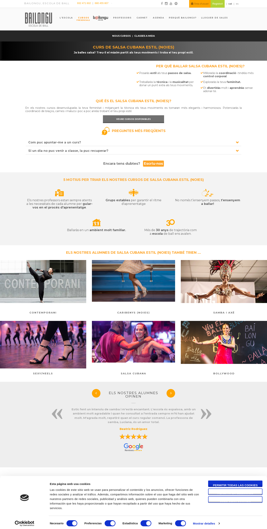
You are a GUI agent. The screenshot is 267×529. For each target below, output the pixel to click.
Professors (122, 18)
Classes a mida (144, 35)
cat (230, 3)
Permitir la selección (235, 491)
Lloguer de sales (214, 18)
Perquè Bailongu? (183, 18)
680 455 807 (101, 3)
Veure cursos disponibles (133, 119)
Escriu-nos (153, 163)
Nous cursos (121, 35)
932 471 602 (84, 3)
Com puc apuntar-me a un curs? (54, 142)
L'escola (66, 18)
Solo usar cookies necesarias (235, 499)
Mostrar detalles (204, 521)
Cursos (82, 19)
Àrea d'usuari (200, 3)
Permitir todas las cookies (235, 483)
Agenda (158, 18)
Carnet (142, 18)
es (237, 3)
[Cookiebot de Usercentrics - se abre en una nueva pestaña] (24, 521)
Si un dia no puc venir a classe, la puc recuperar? (68, 151)
